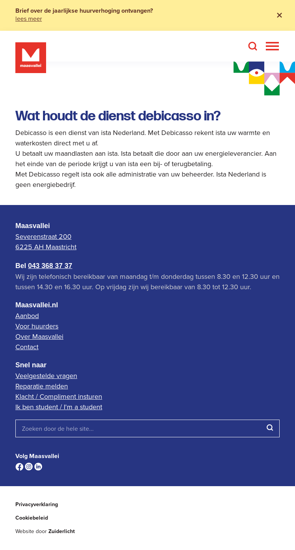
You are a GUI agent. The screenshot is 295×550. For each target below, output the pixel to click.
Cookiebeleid (31, 518)
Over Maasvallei (39, 336)
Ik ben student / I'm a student (58, 407)
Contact (26, 347)
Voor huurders (36, 326)
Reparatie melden (41, 386)
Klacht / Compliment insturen (58, 396)
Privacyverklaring (36, 504)
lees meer (28, 18)
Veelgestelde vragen (46, 375)
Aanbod (27, 315)
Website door (45, 531)
